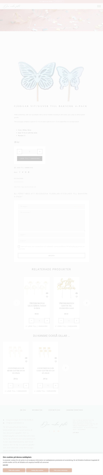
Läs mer (5, 465)
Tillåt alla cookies (14, 470)
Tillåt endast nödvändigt (61, 470)
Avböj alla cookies (37, 470)
